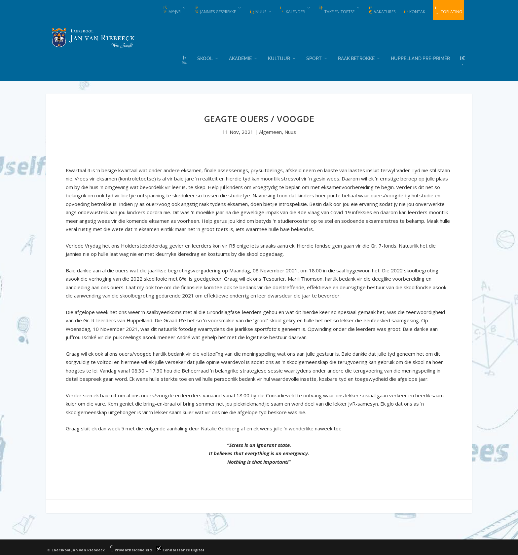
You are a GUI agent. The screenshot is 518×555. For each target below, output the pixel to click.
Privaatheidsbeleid (130, 549)
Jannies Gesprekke (215, 10)
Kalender (292, 10)
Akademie (240, 57)
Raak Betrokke (356, 57)
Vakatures (381, 10)
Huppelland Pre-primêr (420, 57)
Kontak (414, 12)
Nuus (257, 12)
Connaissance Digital (180, 549)
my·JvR (172, 10)
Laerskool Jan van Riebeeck (78, 549)
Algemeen (270, 131)
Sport (314, 57)
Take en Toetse (336, 10)
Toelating (448, 10)
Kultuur (279, 57)
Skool (205, 57)
